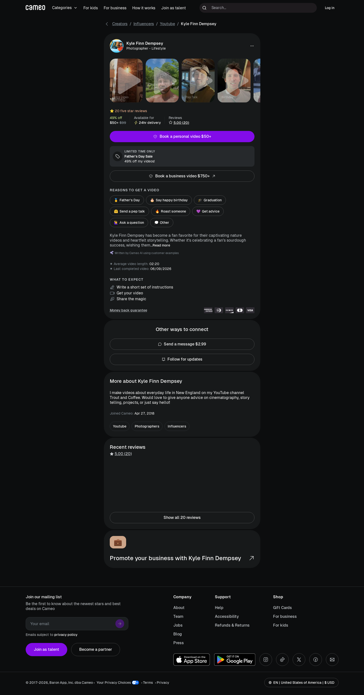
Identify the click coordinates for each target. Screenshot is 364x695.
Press (178, 643)
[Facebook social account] (315, 659)
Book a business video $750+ (182, 176)
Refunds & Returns (232, 625)
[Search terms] (258, 7)
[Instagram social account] (265, 659)
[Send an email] (332, 659)
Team (178, 616)
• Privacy (162, 682)
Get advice (207, 211)
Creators (120, 23)
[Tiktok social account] (282, 659)
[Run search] (204, 8)
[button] (252, 46)
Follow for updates (182, 359)
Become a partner (95, 649)
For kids (280, 625)
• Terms (147, 682)
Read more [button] (161, 245)
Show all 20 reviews (182, 517)
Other (161, 222)
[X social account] (299, 659)
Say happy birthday (169, 200)
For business (285, 616)
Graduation (210, 200)
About (179, 607)
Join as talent (46, 649)
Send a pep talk (129, 211)
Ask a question (129, 222)
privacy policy (65, 635)
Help (219, 607)
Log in (329, 7)
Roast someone (170, 211)
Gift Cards (282, 607)
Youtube (167, 23)
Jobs (178, 625)
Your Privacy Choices (114, 682)
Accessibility (227, 616)
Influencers (143, 23)
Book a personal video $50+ (182, 136)
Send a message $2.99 (182, 344)
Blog (177, 634)
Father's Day (127, 200)
